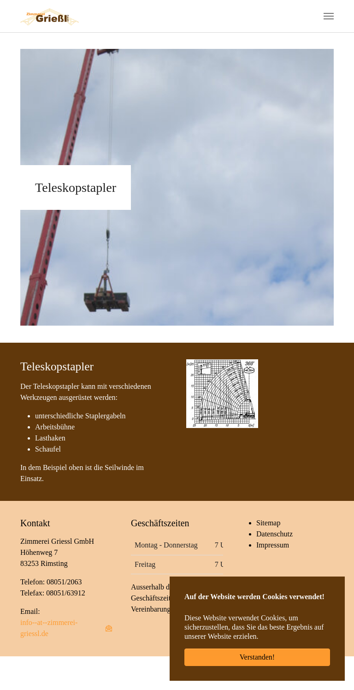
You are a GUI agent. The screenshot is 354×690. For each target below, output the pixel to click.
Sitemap (268, 523)
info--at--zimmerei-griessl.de (48, 628)
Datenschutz (274, 534)
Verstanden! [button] (257, 657)
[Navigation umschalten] (329, 16)
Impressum (272, 545)
